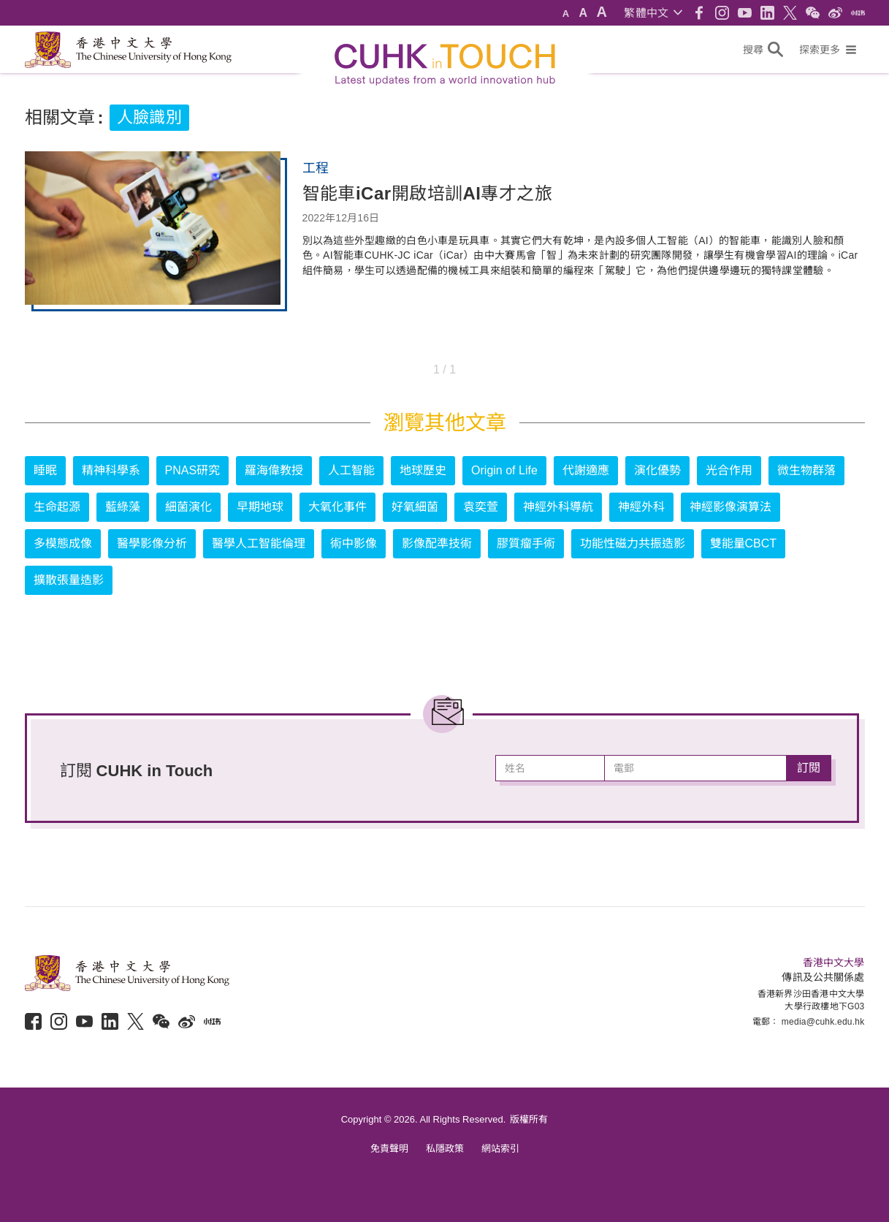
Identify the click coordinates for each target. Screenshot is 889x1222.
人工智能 (351, 470)
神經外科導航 (558, 507)
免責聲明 (389, 1148)
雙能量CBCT (743, 543)
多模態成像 (63, 543)
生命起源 (57, 507)
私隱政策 (445, 1148)
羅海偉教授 (274, 470)
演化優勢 (657, 470)
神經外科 (641, 507)
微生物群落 (806, 470)
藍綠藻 (122, 507)
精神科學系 (111, 470)
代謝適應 (585, 470)
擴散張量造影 (69, 580)
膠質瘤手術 (526, 543)
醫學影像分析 (152, 543)
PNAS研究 (193, 470)
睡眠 (45, 470)
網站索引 (500, 1148)
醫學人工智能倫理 (258, 543)
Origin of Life (504, 470)
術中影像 (353, 543)
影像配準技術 (437, 543)
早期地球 (260, 507)
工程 (315, 168)
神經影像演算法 (730, 507)
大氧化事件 (337, 507)
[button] (653, 12)
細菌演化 (188, 507)
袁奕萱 (480, 507)
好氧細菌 (415, 507)
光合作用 (729, 470)
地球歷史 (423, 470)
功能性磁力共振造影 (632, 543)
